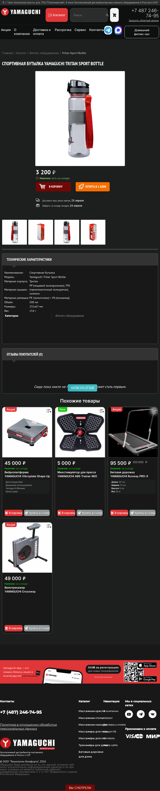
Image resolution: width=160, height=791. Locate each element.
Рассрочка (63, 30)
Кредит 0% (109, 731)
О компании (22, 32)
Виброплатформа (17, 472)
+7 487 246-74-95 (145, 13)
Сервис (80, 30)
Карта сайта (110, 745)
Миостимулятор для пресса (76, 472)
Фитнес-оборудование (69, 316)
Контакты (96, 30)
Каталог (108, 717)
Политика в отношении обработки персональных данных (28, 726)
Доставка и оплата (42, 32)
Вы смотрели (80, 788)
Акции (6, 30)
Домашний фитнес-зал (141, 32)
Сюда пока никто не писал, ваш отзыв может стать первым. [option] (80, 386)
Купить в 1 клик (92, 186)
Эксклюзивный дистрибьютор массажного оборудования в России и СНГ (116, 2)
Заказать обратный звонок (144, 20)
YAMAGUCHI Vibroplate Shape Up (27, 476)
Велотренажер (15, 587)
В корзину (13, 513)
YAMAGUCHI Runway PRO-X (129, 476)
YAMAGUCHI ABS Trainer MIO (77, 476)
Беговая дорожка (122, 472)
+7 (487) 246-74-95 (21, 712)
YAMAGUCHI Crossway (20, 591)
